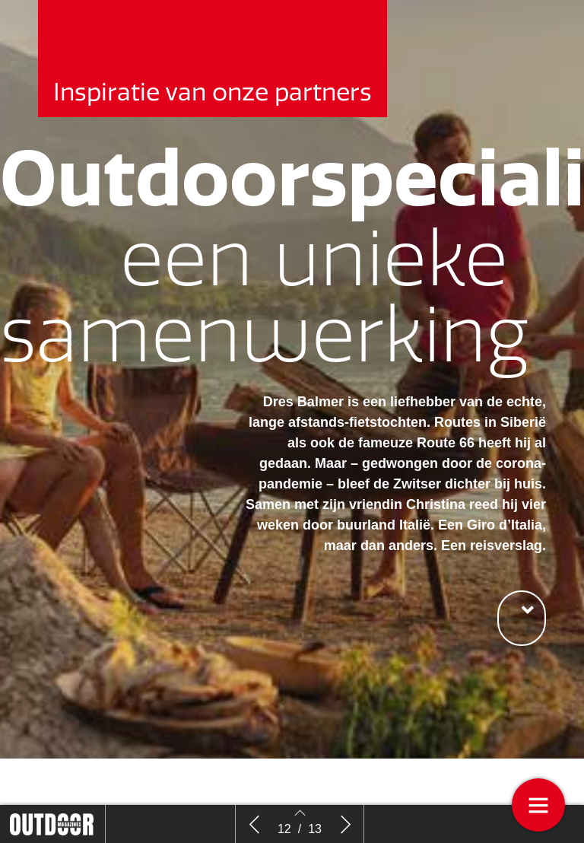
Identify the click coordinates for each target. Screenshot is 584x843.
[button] (521, 618)
